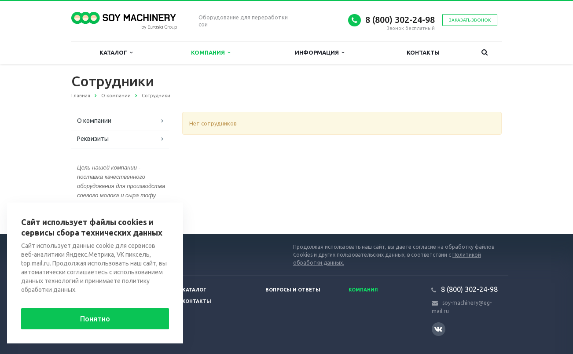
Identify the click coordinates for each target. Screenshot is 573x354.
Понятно (95, 319)
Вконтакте (438, 328)
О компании (94, 120)
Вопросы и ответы (292, 289)
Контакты (423, 52)
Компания (210, 52)
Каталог (115, 52)
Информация (319, 52)
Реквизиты (93, 138)
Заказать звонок (470, 20)
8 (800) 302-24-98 (400, 20)
